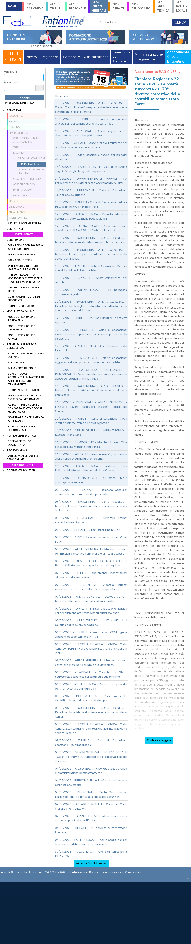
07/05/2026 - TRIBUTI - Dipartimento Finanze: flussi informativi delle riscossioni (91, 575)
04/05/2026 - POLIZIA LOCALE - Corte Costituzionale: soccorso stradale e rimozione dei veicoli (91, 842)
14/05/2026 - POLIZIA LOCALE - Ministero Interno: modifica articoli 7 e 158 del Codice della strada (91, 228)
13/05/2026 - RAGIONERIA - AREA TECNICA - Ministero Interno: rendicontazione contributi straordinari (91, 240)
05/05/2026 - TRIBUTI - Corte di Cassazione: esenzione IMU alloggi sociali (91, 743)
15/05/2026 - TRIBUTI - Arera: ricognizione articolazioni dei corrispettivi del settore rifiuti (91, 121)
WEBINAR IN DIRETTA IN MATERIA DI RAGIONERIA (23, 267)
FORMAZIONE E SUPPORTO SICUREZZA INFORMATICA (24, 397)
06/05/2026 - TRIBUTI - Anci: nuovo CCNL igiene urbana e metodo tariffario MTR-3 (91, 634)
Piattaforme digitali (21, 435)
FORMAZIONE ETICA (20, 260)
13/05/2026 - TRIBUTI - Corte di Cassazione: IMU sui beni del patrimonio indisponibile (91, 268)
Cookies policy (133, 872)
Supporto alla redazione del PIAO (26, 355)
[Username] (24, 77)
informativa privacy (113, 872)
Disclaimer (95, 872)
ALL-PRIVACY (16, 362)
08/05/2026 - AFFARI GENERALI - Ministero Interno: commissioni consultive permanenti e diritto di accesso (91, 551)
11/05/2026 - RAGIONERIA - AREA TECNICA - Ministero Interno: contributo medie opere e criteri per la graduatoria (91, 390)
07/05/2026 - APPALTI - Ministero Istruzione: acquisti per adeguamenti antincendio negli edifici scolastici (91, 611)
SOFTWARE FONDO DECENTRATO (19, 443)
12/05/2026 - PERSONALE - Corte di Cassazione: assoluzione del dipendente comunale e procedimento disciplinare (91, 334)
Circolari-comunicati (32, 158)
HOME (12, 6)
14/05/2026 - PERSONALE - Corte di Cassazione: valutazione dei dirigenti (91, 193)
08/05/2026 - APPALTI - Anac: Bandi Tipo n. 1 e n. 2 (89, 530)
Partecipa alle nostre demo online (23, 457)
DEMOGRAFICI (141, 6)
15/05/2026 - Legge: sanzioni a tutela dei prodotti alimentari (91, 157)
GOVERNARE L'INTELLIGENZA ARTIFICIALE (26, 419)
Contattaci (15, 229)
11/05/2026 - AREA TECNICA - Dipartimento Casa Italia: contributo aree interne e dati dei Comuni (91, 468)
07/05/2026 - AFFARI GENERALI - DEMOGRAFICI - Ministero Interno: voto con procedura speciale (91, 599)
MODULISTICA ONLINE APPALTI (21, 337)
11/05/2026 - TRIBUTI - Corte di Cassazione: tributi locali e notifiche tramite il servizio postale (91, 421)
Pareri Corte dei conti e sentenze (33, 171)
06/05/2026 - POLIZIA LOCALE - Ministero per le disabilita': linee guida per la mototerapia (91, 698)
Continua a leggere (159, 740)
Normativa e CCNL (29, 164)
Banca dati (14, 110)
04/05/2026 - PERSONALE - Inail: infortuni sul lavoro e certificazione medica (91, 783)
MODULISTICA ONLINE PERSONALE (21, 328)
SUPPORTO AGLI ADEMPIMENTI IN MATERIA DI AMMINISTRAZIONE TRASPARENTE (26, 379)
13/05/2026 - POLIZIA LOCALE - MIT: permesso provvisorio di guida (91, 292)
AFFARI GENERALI (99, 6)
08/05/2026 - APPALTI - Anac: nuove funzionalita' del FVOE (91, 539)
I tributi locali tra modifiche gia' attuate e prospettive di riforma (25, 278)
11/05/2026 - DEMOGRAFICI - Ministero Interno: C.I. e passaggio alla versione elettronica (91, 444)
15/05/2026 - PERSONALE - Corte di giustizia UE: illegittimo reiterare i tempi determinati (91, 133)
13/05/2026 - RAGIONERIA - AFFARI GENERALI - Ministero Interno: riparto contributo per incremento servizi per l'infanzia (91, 254)
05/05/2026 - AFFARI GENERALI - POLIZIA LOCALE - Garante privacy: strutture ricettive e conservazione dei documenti (91, 756)
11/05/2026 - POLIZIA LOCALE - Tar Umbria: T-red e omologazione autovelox (91, 480)
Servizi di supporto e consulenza (21, 346)
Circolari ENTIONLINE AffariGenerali (26, 140)
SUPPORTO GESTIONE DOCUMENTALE (21, 428)
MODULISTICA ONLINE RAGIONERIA (21, 318)
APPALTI (118, 6)
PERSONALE (77, 6)
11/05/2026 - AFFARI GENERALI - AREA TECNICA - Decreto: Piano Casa (91, 433)
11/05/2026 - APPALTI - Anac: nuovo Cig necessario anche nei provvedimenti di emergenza (91, 456)
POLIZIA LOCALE (182, 6)
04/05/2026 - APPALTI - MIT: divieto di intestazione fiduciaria (91, 830)
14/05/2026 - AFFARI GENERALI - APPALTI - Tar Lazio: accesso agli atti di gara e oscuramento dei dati (91, 181)
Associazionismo (24, 184)
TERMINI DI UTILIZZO (21, 306)
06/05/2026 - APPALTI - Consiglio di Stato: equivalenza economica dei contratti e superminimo (91, 674)
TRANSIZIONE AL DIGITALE (24, 390)
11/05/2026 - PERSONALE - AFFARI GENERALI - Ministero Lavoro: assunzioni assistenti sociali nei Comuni (91, 406)
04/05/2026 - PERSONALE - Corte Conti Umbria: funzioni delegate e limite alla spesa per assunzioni (91, 794)
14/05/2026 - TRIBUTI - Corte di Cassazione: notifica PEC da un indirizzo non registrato (91, 204)
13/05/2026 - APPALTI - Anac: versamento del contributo (91, 280)
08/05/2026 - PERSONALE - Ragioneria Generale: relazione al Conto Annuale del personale (91, 492)
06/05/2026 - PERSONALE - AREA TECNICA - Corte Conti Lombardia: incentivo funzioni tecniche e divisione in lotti (91, 648)
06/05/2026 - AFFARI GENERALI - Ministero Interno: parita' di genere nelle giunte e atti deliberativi (91, 662)
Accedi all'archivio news (91, 863)
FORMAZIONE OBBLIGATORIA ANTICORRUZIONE (25, 247)
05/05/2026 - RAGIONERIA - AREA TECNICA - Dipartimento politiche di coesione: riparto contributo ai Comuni (91, 712)
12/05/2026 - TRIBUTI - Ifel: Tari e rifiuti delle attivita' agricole (91, 320)
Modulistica (21, 195)
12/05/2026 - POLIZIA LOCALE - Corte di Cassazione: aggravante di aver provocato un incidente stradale (91, 360)
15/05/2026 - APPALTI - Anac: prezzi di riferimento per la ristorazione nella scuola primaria (91, 145)
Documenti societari (21, 470)
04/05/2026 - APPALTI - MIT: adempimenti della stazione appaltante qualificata (91, 818)
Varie (16, 147)
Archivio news (17, 450)
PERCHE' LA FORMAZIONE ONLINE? (23, 289)
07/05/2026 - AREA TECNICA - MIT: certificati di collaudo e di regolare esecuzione (91, 622)
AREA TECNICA (163, 6)
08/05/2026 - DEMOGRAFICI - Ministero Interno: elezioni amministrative (91, 520)
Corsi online (15, 240)
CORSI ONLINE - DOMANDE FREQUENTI (24, 298)
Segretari (19, 153)
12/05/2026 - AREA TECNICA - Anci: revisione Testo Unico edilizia (91, 348)
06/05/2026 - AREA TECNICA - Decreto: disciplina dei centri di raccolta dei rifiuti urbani (91, 686)
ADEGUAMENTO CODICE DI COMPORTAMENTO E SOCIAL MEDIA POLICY (25, 408)
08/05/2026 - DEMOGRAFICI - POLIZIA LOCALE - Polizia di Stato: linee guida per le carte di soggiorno (91, 563)
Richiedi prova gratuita (24, 223)
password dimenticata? (21, 102)
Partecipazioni (22, 190)
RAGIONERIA (35, 6)
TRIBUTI (56, 6)
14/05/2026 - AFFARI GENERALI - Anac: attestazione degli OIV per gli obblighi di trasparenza (91, 169)
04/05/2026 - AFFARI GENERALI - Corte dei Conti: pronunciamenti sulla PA (91, 806)
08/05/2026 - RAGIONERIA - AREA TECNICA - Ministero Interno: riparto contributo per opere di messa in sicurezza (91, 506)
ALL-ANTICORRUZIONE (22, 368)
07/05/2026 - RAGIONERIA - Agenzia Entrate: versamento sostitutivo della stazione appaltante (91, 587)
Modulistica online (20, 311)
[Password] (20, 88)
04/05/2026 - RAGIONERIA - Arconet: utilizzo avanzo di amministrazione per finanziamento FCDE (91, 771)
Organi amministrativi (27, 178)
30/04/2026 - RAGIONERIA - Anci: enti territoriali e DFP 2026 (91, 854)
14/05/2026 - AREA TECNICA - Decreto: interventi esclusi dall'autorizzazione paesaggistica (91, 216)
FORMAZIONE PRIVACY (21, 254)
